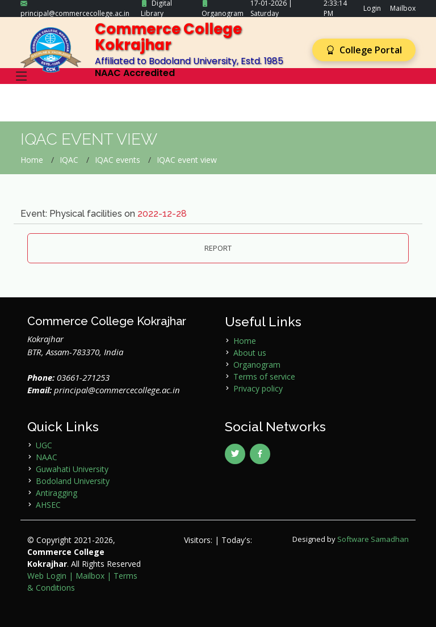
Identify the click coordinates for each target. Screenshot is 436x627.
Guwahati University (72, 469)
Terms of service (264, 376)
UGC (44, 445)
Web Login (46, 575)
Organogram (223, 13)
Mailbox (403, 8)
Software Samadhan (373, 539)
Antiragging (56, 492)
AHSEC (48, 504)
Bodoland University (73, 480)
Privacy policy (258, 388)
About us (249, 352)
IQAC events (117, 159)
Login (372, 8)
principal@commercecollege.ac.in (74, 13)
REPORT (218, 248)
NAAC (46, 457)
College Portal (364, 50)
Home (31, 159)
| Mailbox (86, 575)
